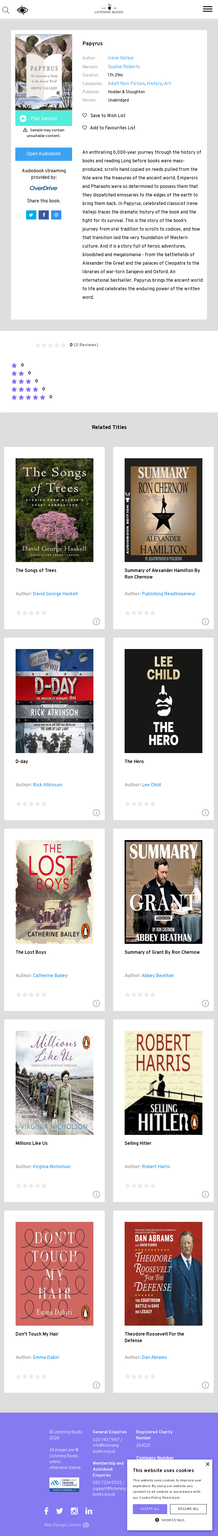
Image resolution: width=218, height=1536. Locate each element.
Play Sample (44, 119)
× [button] (207, 1464)
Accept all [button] (150, 1509)
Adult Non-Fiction (126, 84)
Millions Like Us (32, 1144)
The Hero (134, 762)
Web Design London (62, 1525)
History (154, 84)
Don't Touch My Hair (37, 1334)
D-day (22, 762)
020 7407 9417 (106, 1440)
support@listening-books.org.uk (110, 1492)
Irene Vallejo (121, 58)
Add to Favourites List (108, 128)
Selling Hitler (138, 1144)
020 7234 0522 (107, 1483)
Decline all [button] (188, 1509)
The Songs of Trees (36, 571)
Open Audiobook (44, 154)
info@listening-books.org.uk (106, 1448)
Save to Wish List (103, 116)
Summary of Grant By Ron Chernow (162, 952)
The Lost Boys (31, 952)
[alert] (169, 1495)
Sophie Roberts (124, 67)
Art (167, 84)
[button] (207, 9)
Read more (171, 1498)
